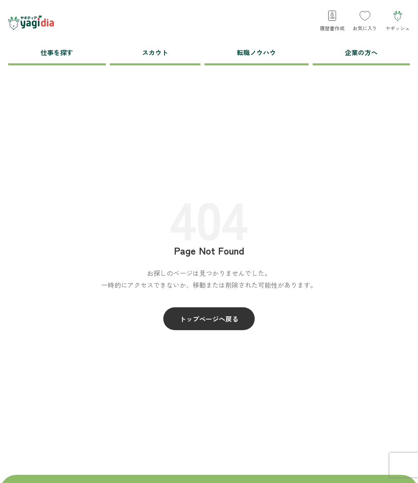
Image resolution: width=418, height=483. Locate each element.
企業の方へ (361, 52)
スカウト (155, 52)
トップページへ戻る (209, 319)
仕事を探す (56, 52)
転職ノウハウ (256, 52)
